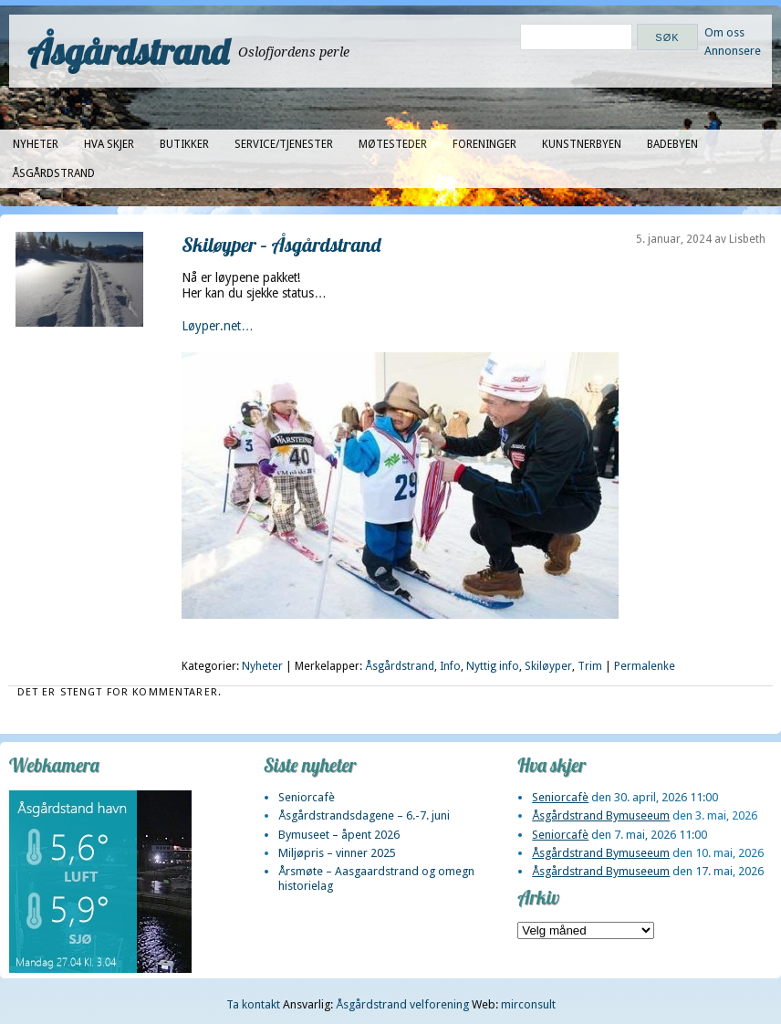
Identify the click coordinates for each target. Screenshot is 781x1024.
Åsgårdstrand (128, 51)
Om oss (724, 32)
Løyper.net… (218, 326)
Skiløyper (548, 666)
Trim (590, 666)
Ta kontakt (253, 1004)
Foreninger (484, 144)
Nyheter (35, 144)
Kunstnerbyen (581, 144)
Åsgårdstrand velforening (402, 1004)
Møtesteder (393, 144)
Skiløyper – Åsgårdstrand (281, 244)
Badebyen (672, 144)
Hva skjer (109, 144)
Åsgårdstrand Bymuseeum (601, 815)
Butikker (184, 144)
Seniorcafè (306, 797)
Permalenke (644, 666)
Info (450, 666)
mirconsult (528, 1004)
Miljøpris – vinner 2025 (337, 853)
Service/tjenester (283, 144)
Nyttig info (492, 666)
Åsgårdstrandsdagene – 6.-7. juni (364, 815)
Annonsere (732, 50)
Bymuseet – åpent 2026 (339, 834)
